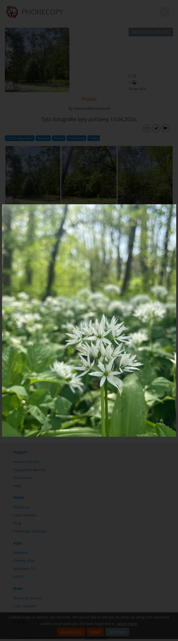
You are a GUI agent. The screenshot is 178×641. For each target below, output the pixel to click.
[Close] (175, 205)
